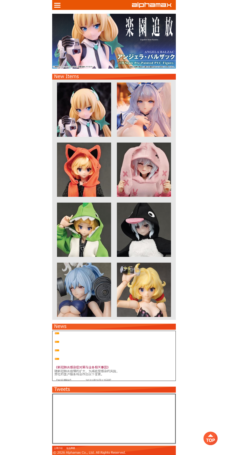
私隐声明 (70, 448)
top (210, 438)
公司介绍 (58, 448)
